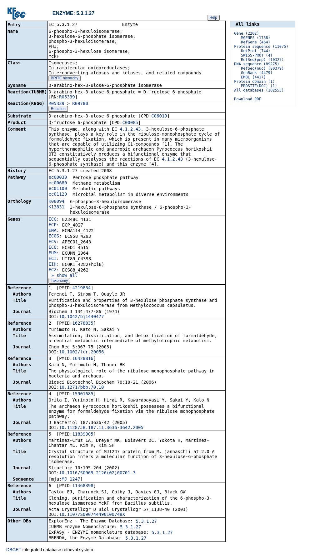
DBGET (13, 550)
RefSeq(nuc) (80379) (262, 68)
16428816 (82, 359)
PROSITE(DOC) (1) (259, 86)
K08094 (56, 201)
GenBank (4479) (256, 73)
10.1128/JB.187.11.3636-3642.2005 (101, 428)
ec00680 (57, 183)
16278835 (82, 323)
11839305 (82, 434)
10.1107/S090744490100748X (92, 514)
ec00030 (57, 177)
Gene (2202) (246, 33)
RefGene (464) (255, 42)
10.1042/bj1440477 (81, 317)
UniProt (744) (255, 51)
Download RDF (247, 99)
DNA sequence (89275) (256, 64)
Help (213, 17)
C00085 (130, 123)
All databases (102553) (259, 90)
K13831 (56, 207)
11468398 (82, 486)
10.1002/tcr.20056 (81, 352)
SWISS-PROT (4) (256, 55)
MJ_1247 (71, 479)
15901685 (82, 394)
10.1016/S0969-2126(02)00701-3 (97, 473)
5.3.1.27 (146, 521)
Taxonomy (59, 281)
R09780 (80, 104)
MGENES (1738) (255, 38)
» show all (63, 275)
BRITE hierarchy (64, 79)
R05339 (67, 97)
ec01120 (57, 194)
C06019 (159, 116)
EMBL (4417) (253, 77)
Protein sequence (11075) (261, 46)
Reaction (58, 109)
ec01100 (57, 189)
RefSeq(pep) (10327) (262, 59)
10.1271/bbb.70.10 (81, 387)
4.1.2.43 (130, 129)
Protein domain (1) (254, 81)
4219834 (81, 288)
